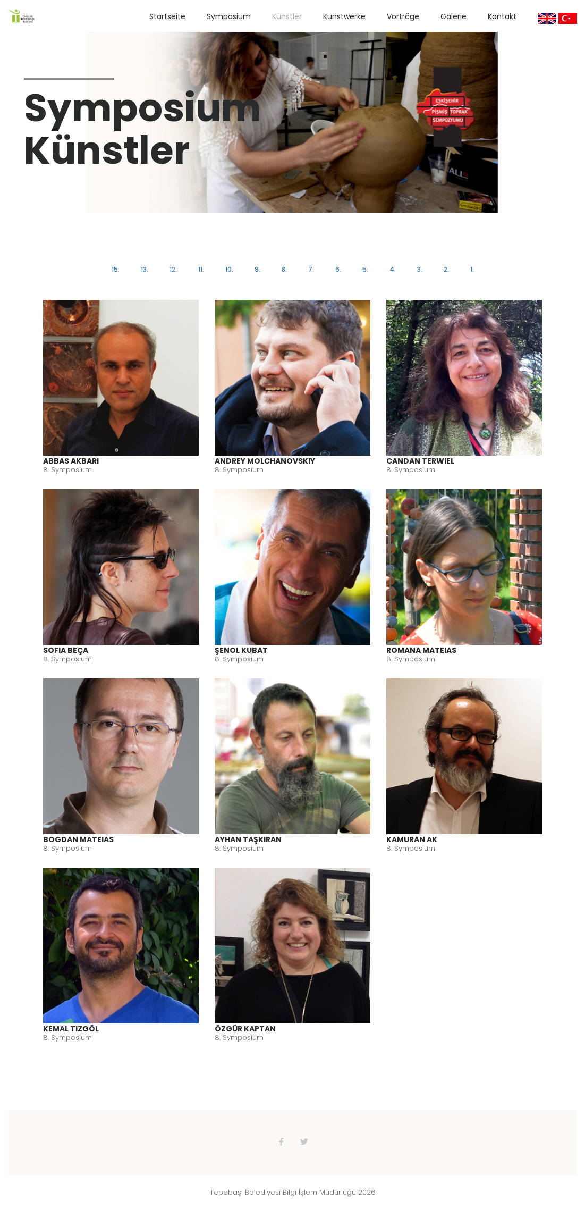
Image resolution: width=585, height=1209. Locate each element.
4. (392, 269)
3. (419, 269)
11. (201, 269)
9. (257, 269)
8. (284, 269)
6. (338, 269)
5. (365, 269)
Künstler (287, 16)
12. (173, 269)
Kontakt (502, 16)
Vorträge (403, 16)
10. (229, 269)
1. (472, 269)
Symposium (229, 16)
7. (311, 269)
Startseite (167, 16)
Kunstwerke (344, 16)
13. (144, 269)
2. (446, 269)
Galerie (453, 16)
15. (116, 269)
